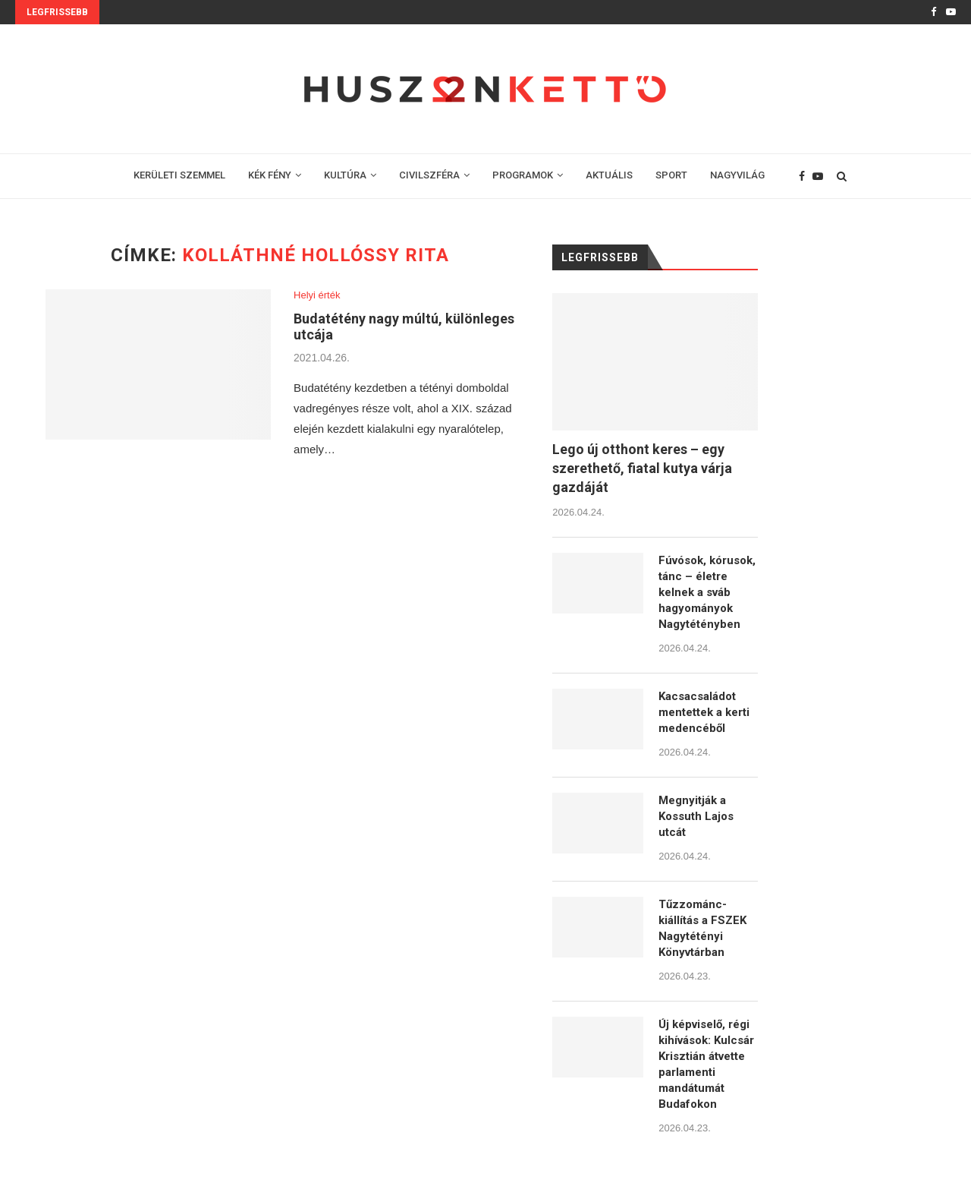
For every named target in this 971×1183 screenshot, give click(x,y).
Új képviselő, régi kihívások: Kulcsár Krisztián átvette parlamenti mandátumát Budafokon (706, 1064)
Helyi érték (317, 295)
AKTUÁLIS (609, 175)
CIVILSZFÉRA (429, 175)
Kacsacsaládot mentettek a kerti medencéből (703, 712)
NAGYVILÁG (737, 175)
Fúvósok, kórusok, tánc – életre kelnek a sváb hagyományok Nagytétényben (707, 592)
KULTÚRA (345, 175)
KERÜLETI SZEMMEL (179, 175)
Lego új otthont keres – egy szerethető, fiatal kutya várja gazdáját (642, 468)
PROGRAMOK (522, 175)
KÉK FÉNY (269, 175)
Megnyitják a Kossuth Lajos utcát (696, 816)
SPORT (671, 175)
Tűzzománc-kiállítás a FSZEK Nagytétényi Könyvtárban (702, 928)
